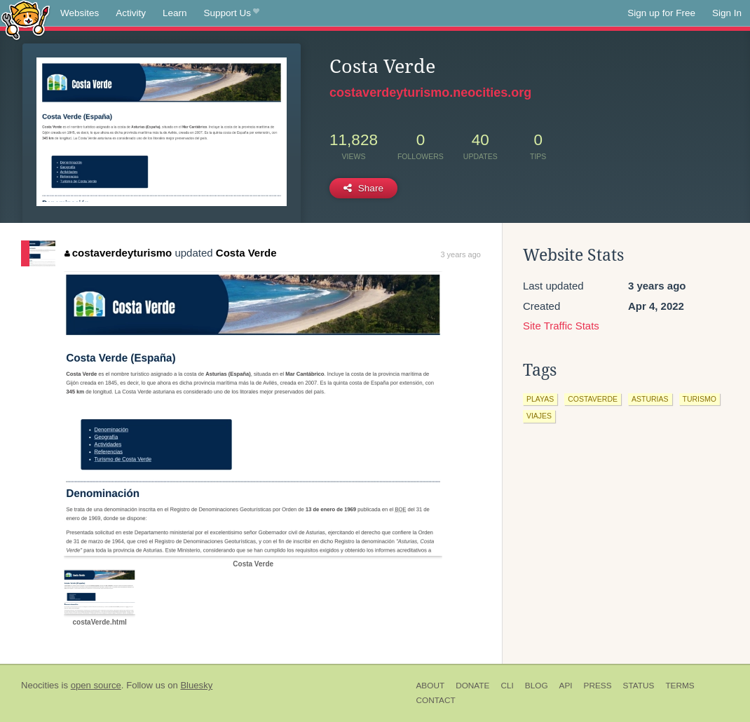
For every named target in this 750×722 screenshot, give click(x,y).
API (566, 685)
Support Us (231, 13)
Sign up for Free (661, 13)
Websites (79, 13)
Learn (175, 13)
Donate (472, 685)
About (430, 685)
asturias (650, 399)
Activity (131, 13)
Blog (536, 685)
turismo (699, 399)
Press (598, 685)
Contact (436, 700)
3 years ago (460, 254)
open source (96, 685)
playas (540, 399)
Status (639, 685)
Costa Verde (246, 253)
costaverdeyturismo (118, 253)
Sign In (727, 13)
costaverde (593, 399)
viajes (539, 415)
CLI (506, 685)
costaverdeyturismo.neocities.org (430, 93)
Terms (679, 685)
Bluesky (196, 685)
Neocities (40, 685)
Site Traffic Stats (561, 326)
